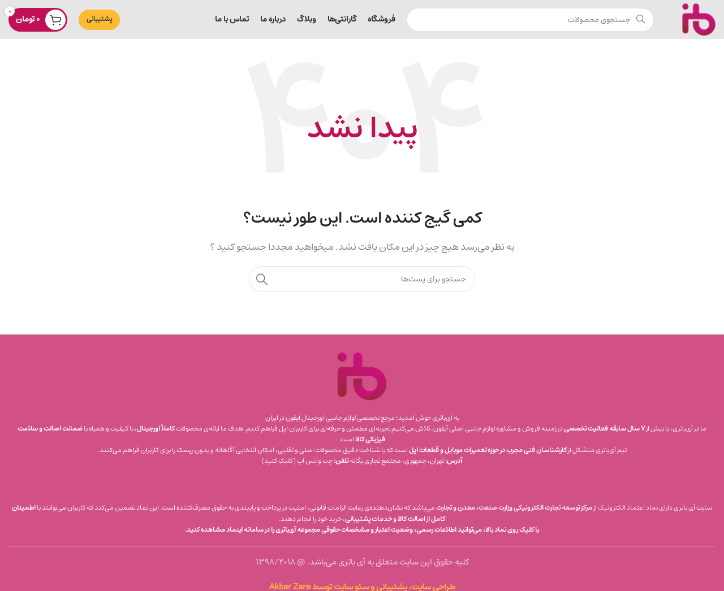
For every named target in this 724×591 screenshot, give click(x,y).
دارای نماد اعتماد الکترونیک (635, 508)
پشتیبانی (99, 19)
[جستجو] (530, 20)
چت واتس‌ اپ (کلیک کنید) (297, 461)
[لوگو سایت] (699, 19)
